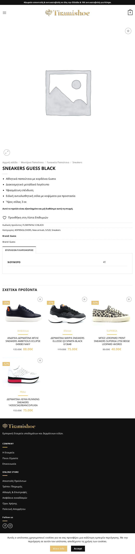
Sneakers (77, 162)
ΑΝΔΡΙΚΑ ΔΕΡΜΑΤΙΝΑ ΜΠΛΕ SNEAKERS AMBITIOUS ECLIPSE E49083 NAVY (23, 341)
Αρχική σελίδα (9, 162)
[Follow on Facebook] (5, 525)
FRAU (23, 391)
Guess (13, 235)
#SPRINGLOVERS (23, 230)
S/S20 (48, 230)
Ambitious (23, 330)
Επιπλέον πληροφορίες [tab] (19, 250)
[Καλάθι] (130, 12)
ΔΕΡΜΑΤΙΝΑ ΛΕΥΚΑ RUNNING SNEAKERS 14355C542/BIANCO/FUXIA (23, 402)
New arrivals (38, 230)
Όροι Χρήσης (9, 503)
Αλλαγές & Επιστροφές (14, 492)
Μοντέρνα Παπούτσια (32, 162)
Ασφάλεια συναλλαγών (14, 497)
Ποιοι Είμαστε (10, 458)
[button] (4, 13)
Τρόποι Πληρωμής (12, 486)
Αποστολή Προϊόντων (14, 480)
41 (104, 262)
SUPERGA (112, 330)
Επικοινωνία (9, 463)
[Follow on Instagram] (10, 525)
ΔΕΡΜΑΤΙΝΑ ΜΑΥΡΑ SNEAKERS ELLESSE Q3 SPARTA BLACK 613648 (67, 341)
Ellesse (67, 330)
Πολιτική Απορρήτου (13, 509)
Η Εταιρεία (8, 452)
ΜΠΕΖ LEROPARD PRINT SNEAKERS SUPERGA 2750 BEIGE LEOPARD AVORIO (112, 341)
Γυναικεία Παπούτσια (58, 162)
